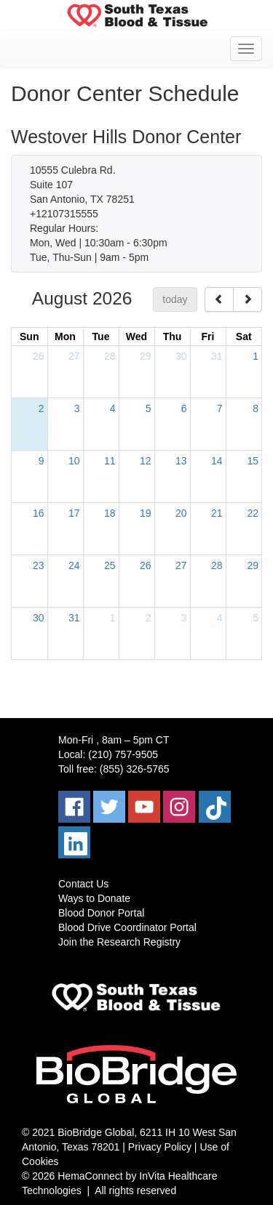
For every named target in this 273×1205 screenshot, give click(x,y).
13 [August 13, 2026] (181, 461)
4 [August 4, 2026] (113, 408)
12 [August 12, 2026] (145, 461)
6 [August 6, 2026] (184, 408)
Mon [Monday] (65, 336)
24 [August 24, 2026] (74, 565)
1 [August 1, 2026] (255, 356)
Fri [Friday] (208, 336)
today (174, 299)
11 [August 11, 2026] (110, 461)
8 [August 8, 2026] (255, 408)
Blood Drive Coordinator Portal (127, 927)
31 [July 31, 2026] (217, 356)
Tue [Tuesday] (101, 336)
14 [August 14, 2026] (217, 461)
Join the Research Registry (119, 942)
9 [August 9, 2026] (41, 461)
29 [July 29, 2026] (145, 356)
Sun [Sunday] (29, 336)
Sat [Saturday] (244, 336)
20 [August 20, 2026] (181, 513)
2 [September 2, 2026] (148, 618)
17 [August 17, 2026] (74, 513)
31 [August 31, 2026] (74, 618)
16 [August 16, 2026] (38, 513)
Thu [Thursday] (172, 336)
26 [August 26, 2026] (145, 565)
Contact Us (83, 884)
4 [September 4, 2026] (220, 618)
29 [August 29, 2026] (252, 565)
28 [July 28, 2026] (110, 356)
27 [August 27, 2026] (181, 565)
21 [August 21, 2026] (217, 513)
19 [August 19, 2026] (145, 513)
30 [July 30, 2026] (181, 356)
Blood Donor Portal (101, 913)
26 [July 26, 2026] (38, 356)
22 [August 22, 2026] (252, 513)
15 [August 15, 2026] (252, 461)
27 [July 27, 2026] (74, 356)
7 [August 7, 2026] (220, 408)
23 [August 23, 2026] (38, 565)
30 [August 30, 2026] (38, 618)
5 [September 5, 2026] (255, 618)
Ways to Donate (94, 898)
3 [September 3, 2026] (184, 618)
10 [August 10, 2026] (74, 461)
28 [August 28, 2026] (217, 565)
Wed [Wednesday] (136, 336)
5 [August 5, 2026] (148, 408)
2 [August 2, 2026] (41, 408)
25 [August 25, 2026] (110, 565)
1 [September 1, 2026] (113, 618)
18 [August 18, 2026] (110, 513)
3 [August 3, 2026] (77, 408)
